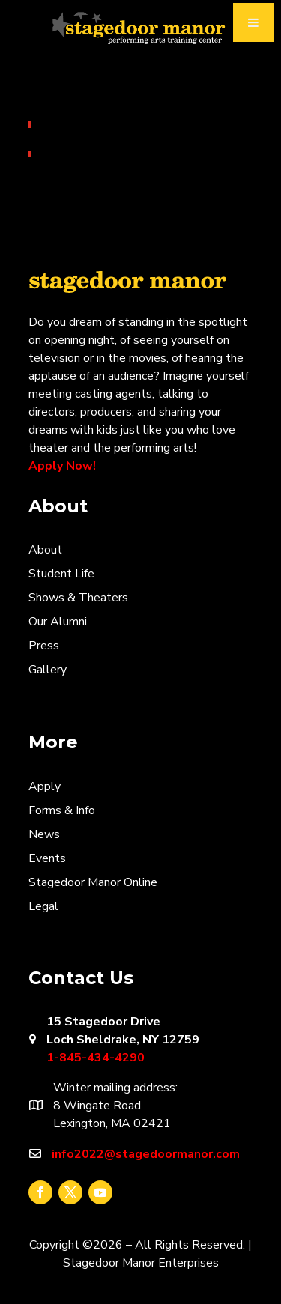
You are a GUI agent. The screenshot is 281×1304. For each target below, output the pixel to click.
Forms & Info (61, 810)
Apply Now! (62, 466)
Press (43, 645)
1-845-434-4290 (95, 1057)
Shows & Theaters (78, 597)
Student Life (61, 573)
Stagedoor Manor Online (92, 882)
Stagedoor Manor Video (140, 29)
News (44, 834)
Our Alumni (57, 621)
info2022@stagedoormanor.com (146, 1154)
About (45, 550)
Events (47, 858)
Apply (44, 786)
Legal (43, 906)
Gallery (47, 669)
